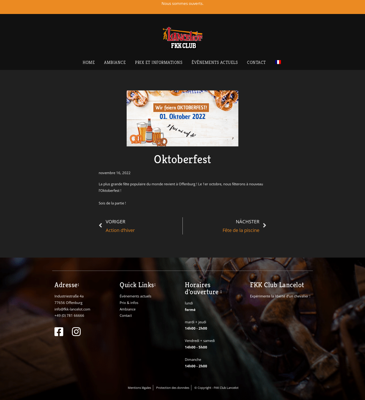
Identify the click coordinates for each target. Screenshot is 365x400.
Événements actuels (215, 62)
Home (89, 62)
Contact (256, 62)
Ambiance (115, 62)
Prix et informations (158, 62)
